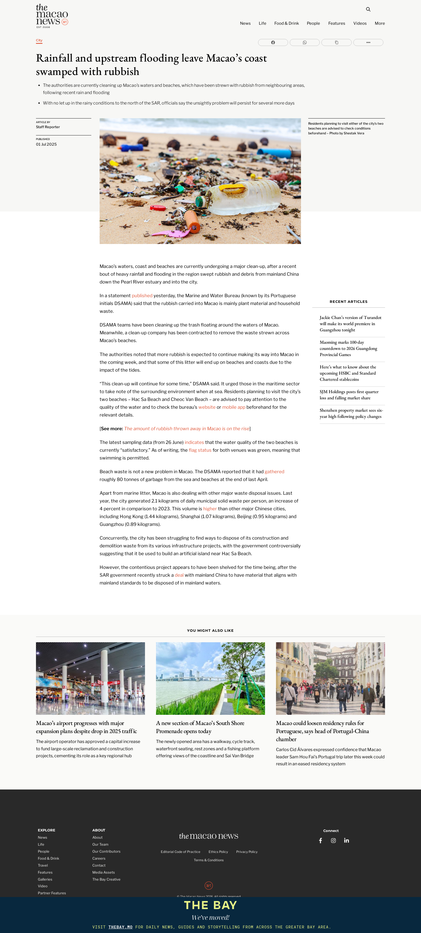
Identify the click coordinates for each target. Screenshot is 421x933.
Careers (99, 853)
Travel (43, 859)
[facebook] (320, 833)
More (380, 23)
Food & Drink (286, 23)
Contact (99, 859)
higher (210, 502)
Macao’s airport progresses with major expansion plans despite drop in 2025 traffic (86, 721)
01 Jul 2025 (46, 143)
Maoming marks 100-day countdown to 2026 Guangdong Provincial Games (348, 346)
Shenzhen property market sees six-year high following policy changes (351, 411)
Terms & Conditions (209, 855)
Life (262, 23)
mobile (229, 401)
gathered (274, 465)
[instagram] (333, 833)
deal (179, 569)
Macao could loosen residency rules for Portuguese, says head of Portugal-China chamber (322, 725)
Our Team (100, 839)
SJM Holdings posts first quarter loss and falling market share (349, 392)
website (207, 401)
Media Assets (103, 866)
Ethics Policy (218, 846)
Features (336, 23)
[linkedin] (347, 833)
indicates (194, 436)
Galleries (45, 873)
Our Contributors (106, 846)
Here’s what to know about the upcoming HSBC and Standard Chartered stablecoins (348, 370)
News (245, 23)
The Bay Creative (106, 873)
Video (43, 880)
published (142, 289)
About (97, 832)
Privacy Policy (246, 846)
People (313, 23)
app (241, 401)
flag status (200, 444)
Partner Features (52, 887)
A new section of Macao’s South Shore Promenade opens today (200, 721)
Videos (360, 23)
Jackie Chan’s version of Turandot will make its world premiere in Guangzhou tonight (351, 321)
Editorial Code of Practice (180, 846)
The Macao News (192, 891)
